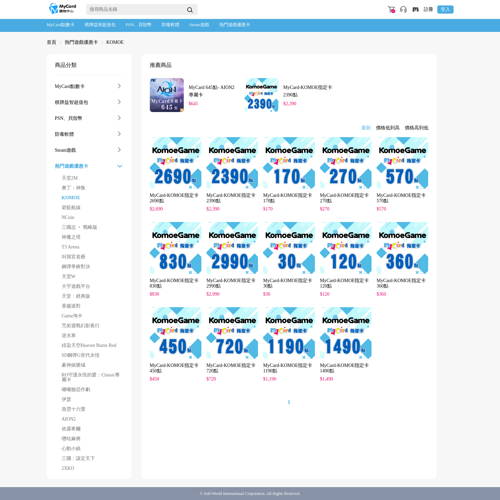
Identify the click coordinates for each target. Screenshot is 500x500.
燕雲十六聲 (73, 409)
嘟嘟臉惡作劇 (76, 389)
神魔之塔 (71, 237)
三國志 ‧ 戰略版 (79, 227)
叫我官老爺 (73, 257)
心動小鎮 (71, 448)
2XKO (68, 468)
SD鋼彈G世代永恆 (81, 355)
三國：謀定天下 (78, 458)
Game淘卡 (72, 316)
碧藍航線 (71, 207)
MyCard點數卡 (61, 24)
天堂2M (70, 178)
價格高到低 (416, 128)
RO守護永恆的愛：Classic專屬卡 (91, 377)
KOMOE (115, 42)
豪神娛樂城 (73, 365)
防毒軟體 (170, 24)
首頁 (51, 42)
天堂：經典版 (76, 296)
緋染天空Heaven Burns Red (89, 345)
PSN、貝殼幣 (139, 24)
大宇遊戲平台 (76, 286)
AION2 (69, 419)
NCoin (68, 217)
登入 (445, 9)
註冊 (428, 9)
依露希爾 (71, 429)
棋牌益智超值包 (100, 24)
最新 (366, 128)
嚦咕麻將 (71, 439)
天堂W (69, 276)
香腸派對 (71, 306)
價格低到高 (388, 128)
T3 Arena (70, 247)
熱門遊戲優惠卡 (234, 24)
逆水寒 (69, 335)
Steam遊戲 (199, 24)
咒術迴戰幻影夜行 (81, 325)
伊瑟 (66, 399)
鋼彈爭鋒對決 (76, 266)
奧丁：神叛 (73, 188)
